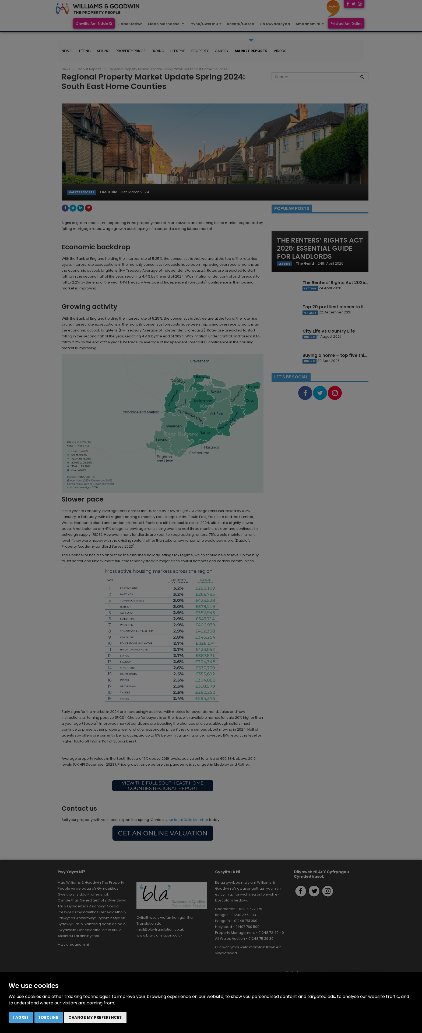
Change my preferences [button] (95, 1017)
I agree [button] (21, 1017)
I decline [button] (48, 1017)
